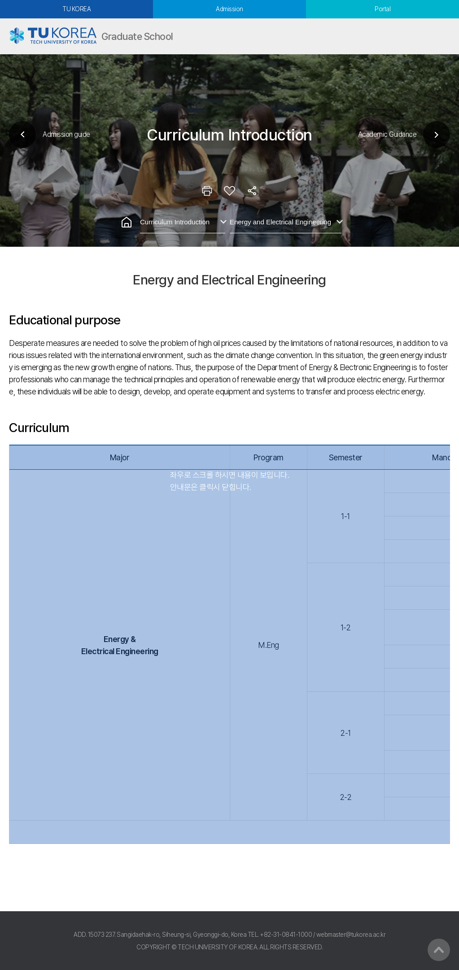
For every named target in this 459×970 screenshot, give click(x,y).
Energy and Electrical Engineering (280, 222)
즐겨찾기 (230, 190)
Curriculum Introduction (175, 222)
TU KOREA (76, 9)
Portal (382, 9)
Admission (229, 9)
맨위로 (439, 950)
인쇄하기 (207, 190)
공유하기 (252, 190)
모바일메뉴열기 (441, 36)
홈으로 (126, 222)
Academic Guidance (387, 134)
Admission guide (66, 134)
